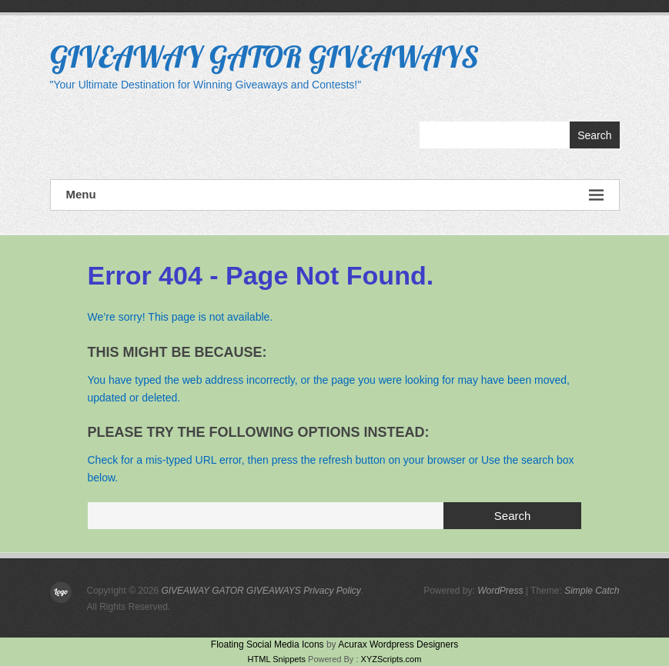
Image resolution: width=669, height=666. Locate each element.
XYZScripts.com (391, 659)
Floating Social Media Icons (267, 644)
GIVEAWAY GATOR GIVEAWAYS (264, 56)
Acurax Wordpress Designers (398, 644)
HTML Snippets (277, 659)
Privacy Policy (332, 590)
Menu (335, 195)
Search (594, 135)
